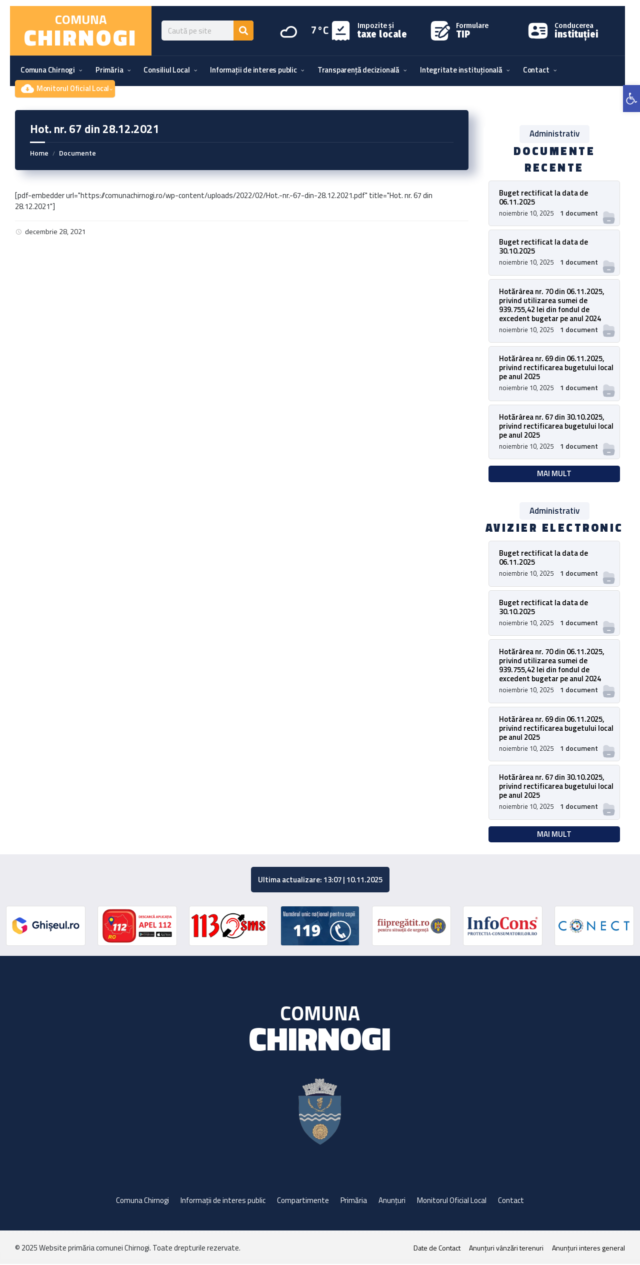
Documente (77, 153)
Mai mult (554, 473)
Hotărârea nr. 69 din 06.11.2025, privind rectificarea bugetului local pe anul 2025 (556, 367)
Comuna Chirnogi (142, 1201)
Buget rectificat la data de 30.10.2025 (543, 246)
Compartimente (303, 1201)
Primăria (353, 1201)
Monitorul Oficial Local (451, 1201)
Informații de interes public (223, 1201)
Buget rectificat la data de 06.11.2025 (543, 197)
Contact (511, 1201)
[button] (631, 98)
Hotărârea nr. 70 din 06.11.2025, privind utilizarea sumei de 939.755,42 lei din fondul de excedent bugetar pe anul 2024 (551, 305)
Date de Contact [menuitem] (437, 1248)
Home (39, 153)
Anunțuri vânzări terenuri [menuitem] (506, 1248)
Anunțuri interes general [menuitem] (588, 1248)
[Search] (244, 31)
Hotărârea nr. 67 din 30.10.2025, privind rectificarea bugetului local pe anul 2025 (556, 426)
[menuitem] (47, 70)
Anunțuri (392, 1201)
